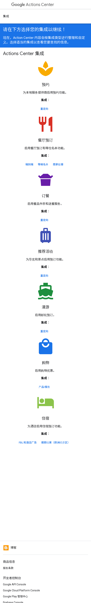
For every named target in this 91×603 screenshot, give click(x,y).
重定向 (44, 108)
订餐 (45, 196)
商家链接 (58, 164)
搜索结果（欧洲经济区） (55, 442)
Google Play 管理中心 (15, 596)
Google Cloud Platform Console (21, 590)
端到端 (29, 164)
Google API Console (14, 584)
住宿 (45, 418)
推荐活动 (45, 251)
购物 (45, 362)
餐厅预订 (45, 140)
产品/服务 (44, 387)
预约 (45, 84)
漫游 (45, 307)
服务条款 (8, 568)
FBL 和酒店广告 (28, 442)
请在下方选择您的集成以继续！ (34, 29)
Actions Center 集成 (23, 53)
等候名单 (43, 164)
